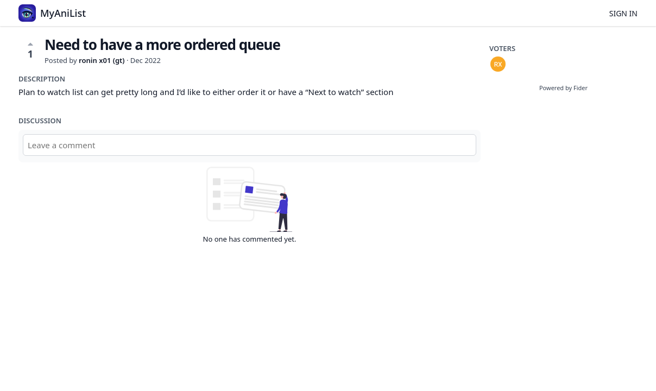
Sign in (623, 13)
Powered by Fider (563, 88)
